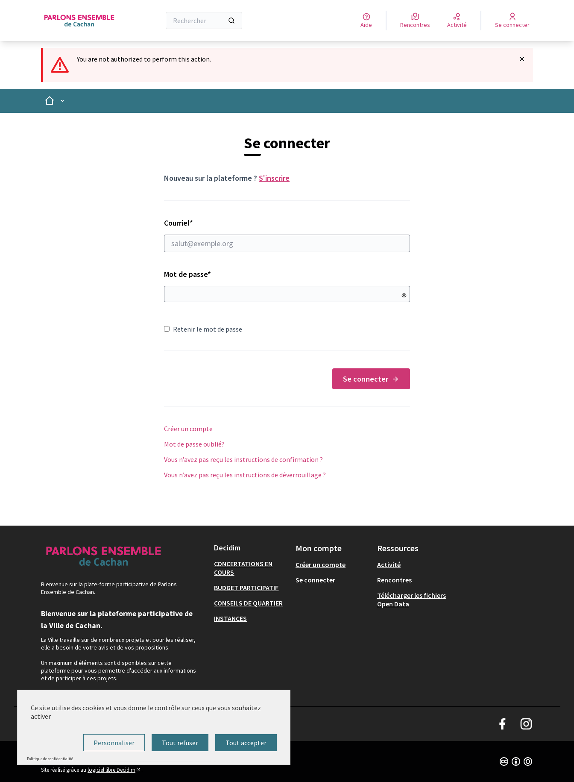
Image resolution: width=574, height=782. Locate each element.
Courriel (287, 235)
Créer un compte (188, 428)
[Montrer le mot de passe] (404, 295)
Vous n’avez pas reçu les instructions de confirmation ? (243, 459)
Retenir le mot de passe (203, 329)
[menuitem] (251, 567)
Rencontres (394, 580)
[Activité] (457, 20)
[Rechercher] (204, 20)
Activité (389, 564)
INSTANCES (230, 618)
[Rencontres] (415, 20)
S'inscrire (274, 178)
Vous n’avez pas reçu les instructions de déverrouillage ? (245, 474)
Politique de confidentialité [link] (50, 758)
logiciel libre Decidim (114, 769)
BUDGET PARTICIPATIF (246, 587)
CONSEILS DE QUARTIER (248, 603)
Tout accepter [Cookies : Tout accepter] (246, 742)
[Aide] (366, 20)
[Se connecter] (512, 20)
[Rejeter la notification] (522, 59)
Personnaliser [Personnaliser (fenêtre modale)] (114, 742)
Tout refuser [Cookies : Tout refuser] (180, 742)
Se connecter (371, 379)
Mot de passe (187, 274)
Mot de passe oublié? (194, 444)
